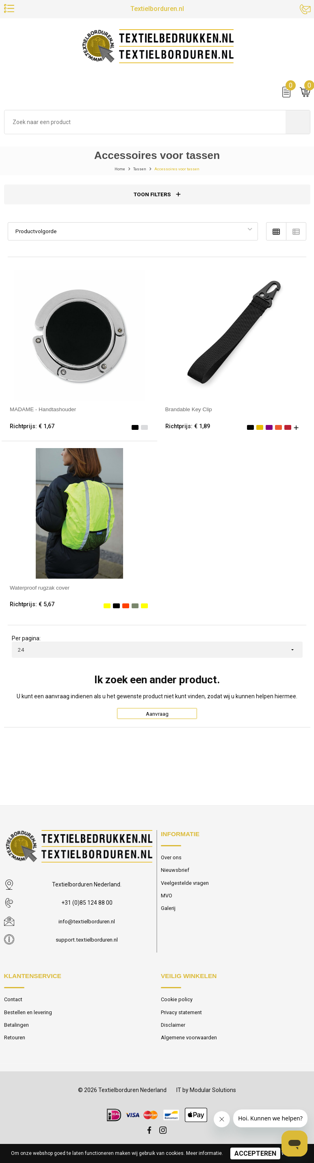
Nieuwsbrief (175, 876)
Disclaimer (173, 1031)
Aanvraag (157, 718)
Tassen (134, 173)
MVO (166, 902)
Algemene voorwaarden (189, 1044)
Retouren (15, 1044)
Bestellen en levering (28, 1018)
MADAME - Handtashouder (44, 414)
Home (110, 173)
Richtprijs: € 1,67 (33, 430)
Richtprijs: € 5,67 (33, 609)
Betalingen (16, 1031)
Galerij (168, 915)
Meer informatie (204, 1153)
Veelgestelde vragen (185, 889)
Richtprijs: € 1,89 (188, 430)
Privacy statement (182, 1018)
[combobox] (145, 126)
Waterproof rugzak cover (40, 592)
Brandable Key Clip (189, 414)
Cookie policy (177, 1005)
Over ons (171, 863)
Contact (14, 1005)
